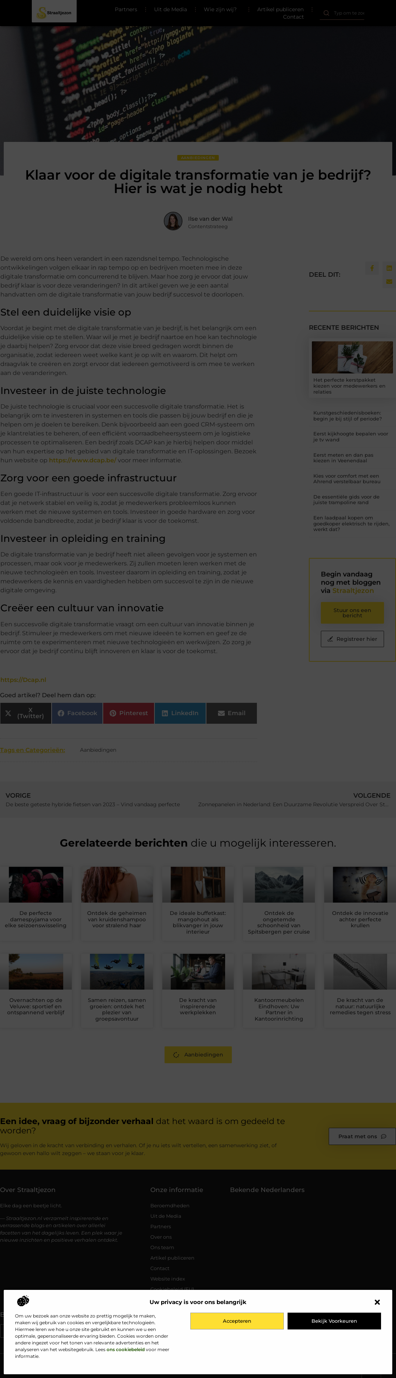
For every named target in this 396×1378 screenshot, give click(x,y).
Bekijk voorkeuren (334, 1321)
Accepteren (237, 1321)
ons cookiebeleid (126, 1349)
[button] (377, 1302)
